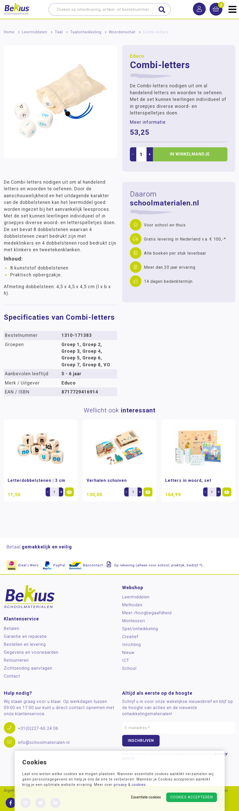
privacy (120, 785)
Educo (137, 56)
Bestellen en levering (25, 644)
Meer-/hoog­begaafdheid (147, 612)
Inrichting (131, 644)
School (129, 668)
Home (9, 32)
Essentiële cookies (146, 797)
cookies (139, 785)
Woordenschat (122, 32)
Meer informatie (148, 122)
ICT (125, 660)
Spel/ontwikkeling (140, 628)
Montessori (133, 620)
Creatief (130, 636)
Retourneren (16, 660)
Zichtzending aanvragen (28, 668)
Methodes (132, 604)
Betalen (11, 628)
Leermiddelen (34, 32)
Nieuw (128, 652)
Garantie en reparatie (25, 636)
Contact (12, 676)
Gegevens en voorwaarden (31, 652)
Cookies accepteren (191, 797)
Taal (59, 32)
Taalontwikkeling (85, 32)
